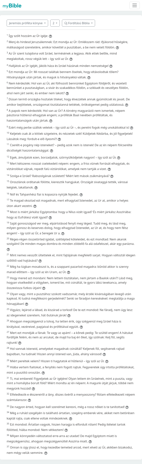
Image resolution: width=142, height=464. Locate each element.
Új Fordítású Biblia (77, 23)
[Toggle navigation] (134, 5)
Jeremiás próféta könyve (26, 23)
